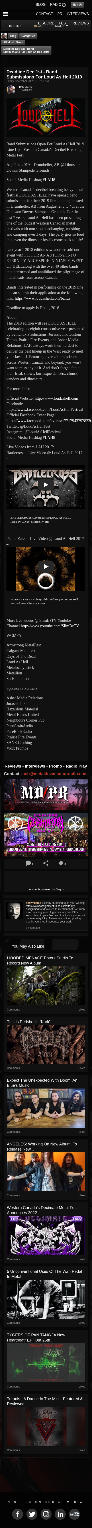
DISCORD (46, 23)
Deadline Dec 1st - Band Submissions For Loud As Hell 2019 (26, 50)
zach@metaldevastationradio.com (54, 773)
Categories (28, 36)
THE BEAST (26, 86)
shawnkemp (33, 902)
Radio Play (76, 766)
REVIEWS (80, 23)
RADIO (55, 4)
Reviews (13, 766)
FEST (63, 23)
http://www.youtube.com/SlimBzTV (50, 626)
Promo (56, 766)
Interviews (35, 766)
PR (59, 14)
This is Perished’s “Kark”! (29, 1022)
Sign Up (77, 4)
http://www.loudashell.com (56, 398)
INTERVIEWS (78, 14)
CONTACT (44, 14)
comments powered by (46, 889)
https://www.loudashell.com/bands (42, 298)
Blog (13, 36)
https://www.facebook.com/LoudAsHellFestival (44, 409)
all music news (13, 42)
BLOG (41, 4)
